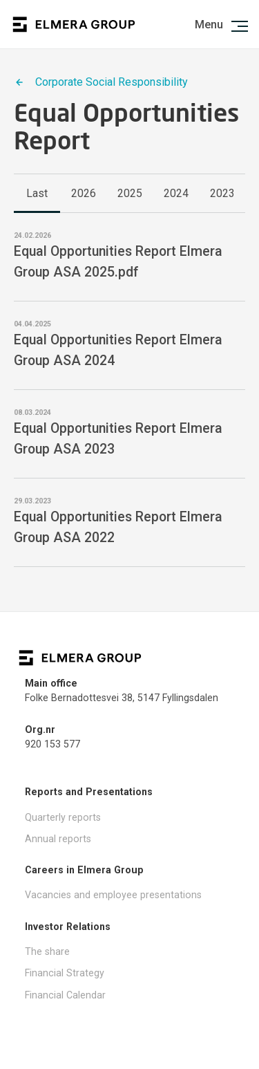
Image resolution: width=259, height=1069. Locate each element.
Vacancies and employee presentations (113, 894)
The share (47, 951)
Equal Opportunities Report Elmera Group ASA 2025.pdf (118, 261)
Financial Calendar (65, 995)
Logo (74, 24)
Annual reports (58, 838)
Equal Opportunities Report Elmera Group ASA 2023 (118, 438)
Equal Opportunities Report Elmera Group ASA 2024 (118, 350)
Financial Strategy (64, 972)
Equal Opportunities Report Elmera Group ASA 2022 (118, 527)
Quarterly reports (63, 817)
